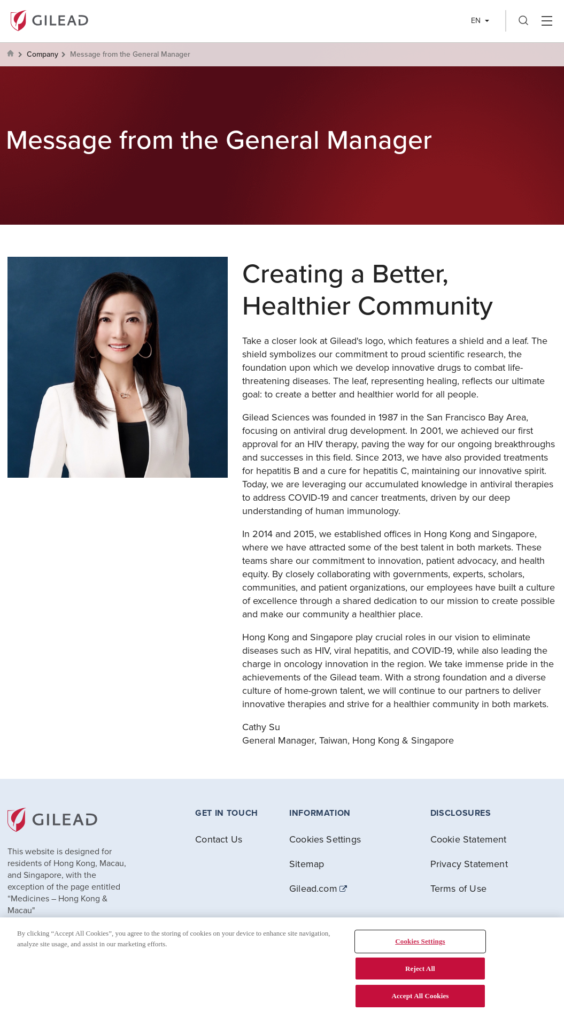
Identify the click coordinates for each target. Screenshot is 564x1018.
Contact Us (218, 839)
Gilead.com (313, 888)
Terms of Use (458, 888)
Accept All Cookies (420, 996)
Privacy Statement (469, 863)
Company (42, 54)
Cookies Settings (325, 839)
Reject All (420, 969)
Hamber (546, 21)
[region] (282, 967)
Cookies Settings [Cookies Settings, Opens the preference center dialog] (420, 941)
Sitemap (306, 863)
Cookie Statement (468, 839)
